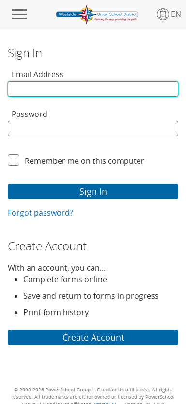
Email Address (37, 74)
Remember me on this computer (84, 161)
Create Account (93, 337)
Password (29, 114)
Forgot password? (40, 212)
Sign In (93, 191)
